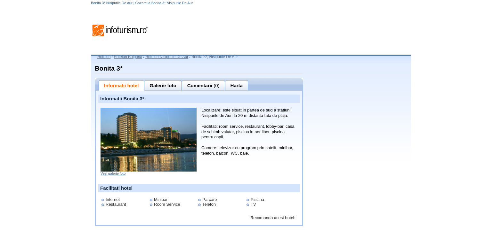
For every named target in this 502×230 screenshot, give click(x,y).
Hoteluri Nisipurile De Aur (166, 57)
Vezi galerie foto (113, 173)
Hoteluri (103, 57)
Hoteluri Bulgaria (128, 57)
